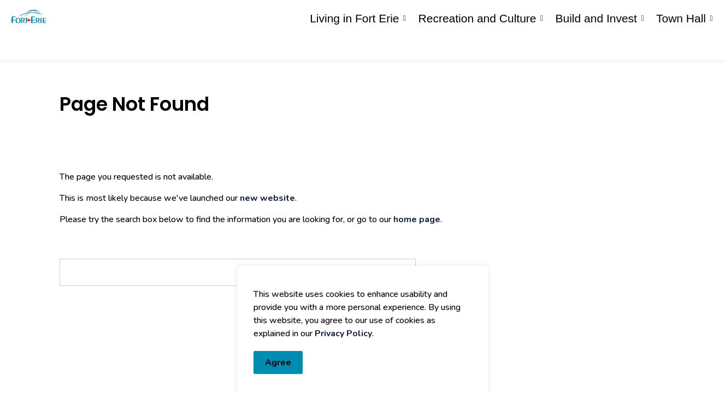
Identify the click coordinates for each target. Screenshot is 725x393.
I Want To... (652, 15)
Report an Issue (492, 15)
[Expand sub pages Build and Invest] (642, 45)
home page (416, 219)
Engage (422, 15)
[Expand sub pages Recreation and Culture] (542, 45)
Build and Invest (596, 45)
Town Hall (681, 45)
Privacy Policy (343, 333)
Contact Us (579, 15)
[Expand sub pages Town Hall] (711, 45)
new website (267, 198)
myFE (390, 15)
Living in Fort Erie (354, 45)
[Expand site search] (706, 15)
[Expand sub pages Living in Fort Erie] (404, 45)
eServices (353, 15)
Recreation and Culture (478, 45)
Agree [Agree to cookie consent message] (278, 362)
